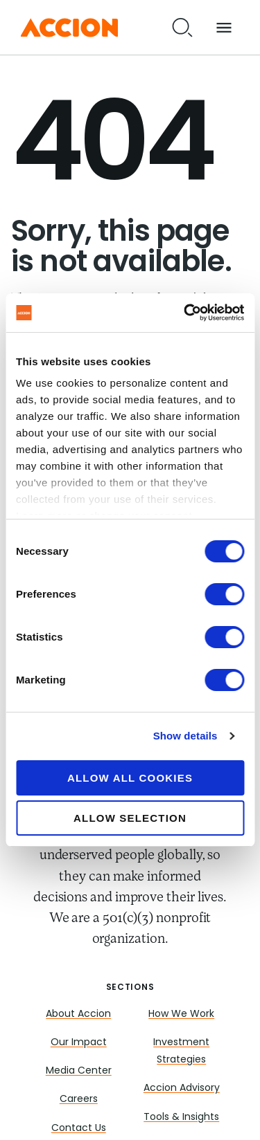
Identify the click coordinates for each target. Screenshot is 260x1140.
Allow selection (130, 818)
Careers (79, 1099)
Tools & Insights (181, 1117)
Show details (185, 736)
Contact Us (78, 1128)
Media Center (79, 1071)
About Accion (78, 1014)
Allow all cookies (130, 778)
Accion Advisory (182, 1088)
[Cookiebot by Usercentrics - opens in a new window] (185, 313)
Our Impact (79, 1043)
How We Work (181, 1014)
